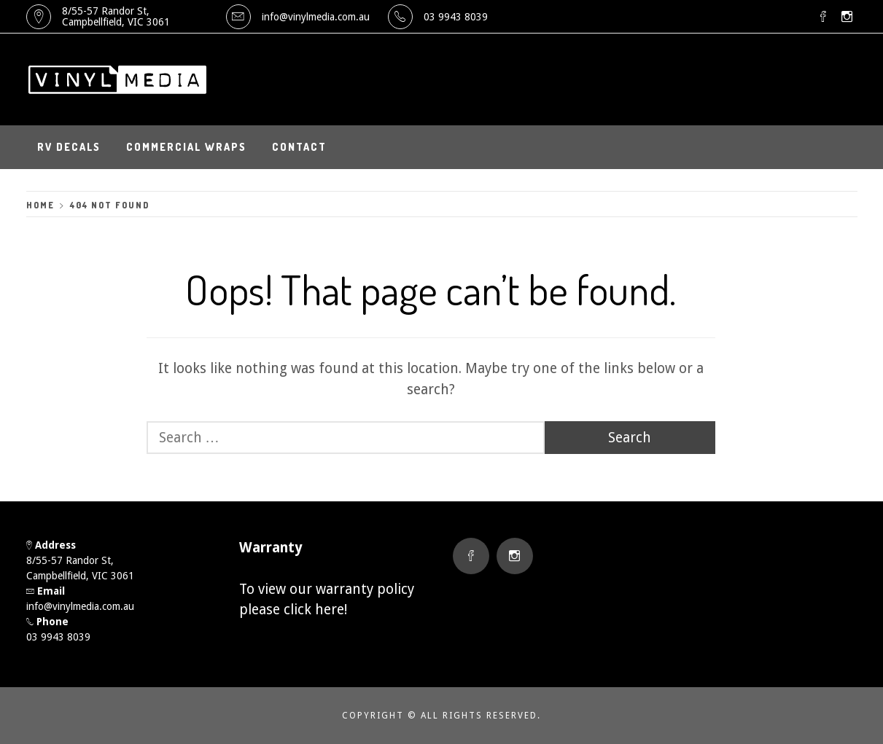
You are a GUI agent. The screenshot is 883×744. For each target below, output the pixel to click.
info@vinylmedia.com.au (316, 17)
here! (331, 609)
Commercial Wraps (186, 147)
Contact (299, 147)
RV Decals (69, 147)
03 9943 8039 (456, 17)
